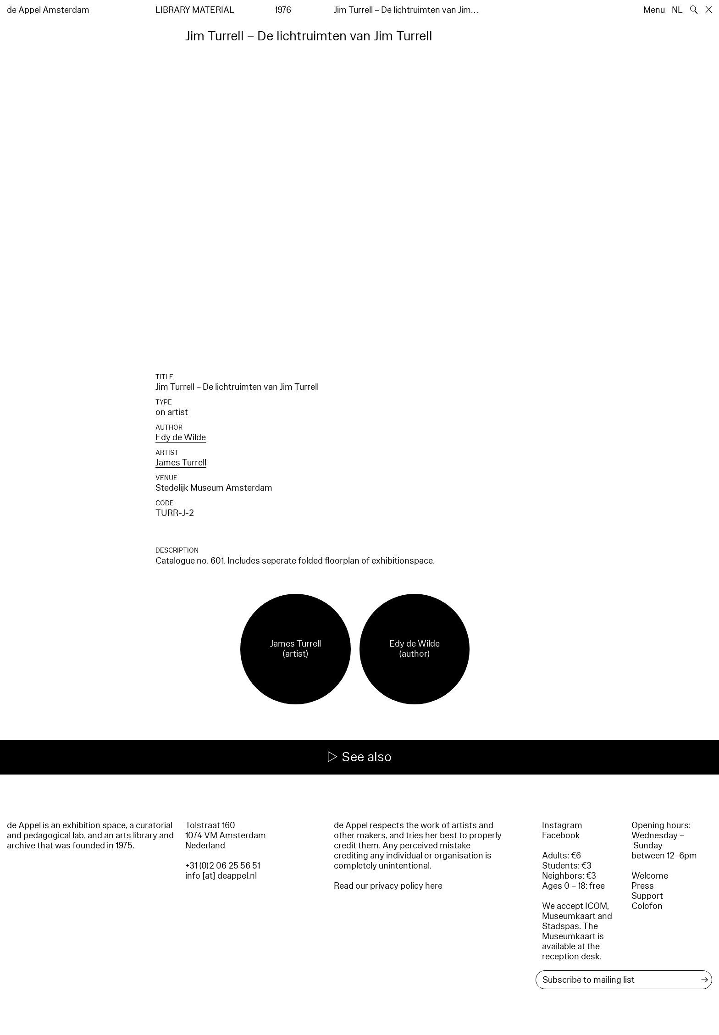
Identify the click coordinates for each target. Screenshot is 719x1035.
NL (677, 10)
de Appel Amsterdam (48, 10)
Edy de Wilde (180, 437)
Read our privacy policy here (388, 886)
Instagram (562, 825)
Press (642, 886)
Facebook (561, 835)
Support (647, 896)
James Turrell (180, 463)
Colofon (647, 906)
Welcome (649, 876)
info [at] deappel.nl (221, 876)
